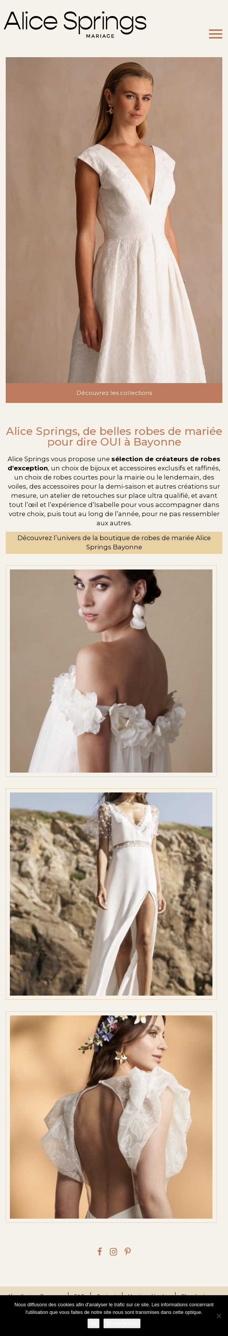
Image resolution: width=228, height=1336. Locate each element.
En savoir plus (122, 1323)
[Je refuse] (218, 1316)
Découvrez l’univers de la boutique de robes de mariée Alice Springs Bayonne (114, 542)
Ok (93, 1323)
